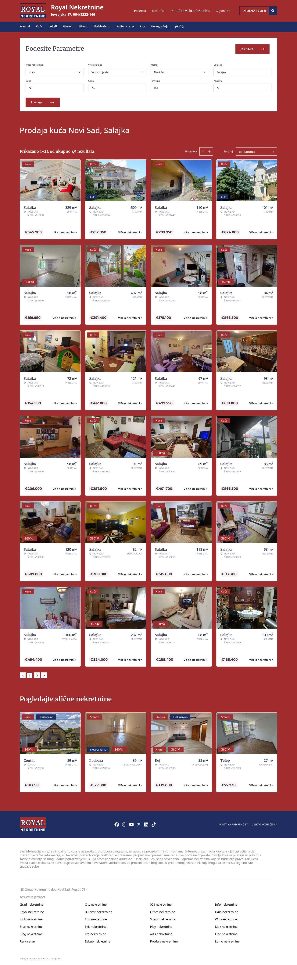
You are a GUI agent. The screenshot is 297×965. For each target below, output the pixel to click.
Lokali (52, 26)
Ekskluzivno (102, 26)
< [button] (23, 674)
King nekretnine (31, 933)
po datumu (247, 151)
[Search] (273, 10)
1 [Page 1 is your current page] (29, 674)
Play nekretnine (161, 926)
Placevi (68, 26)
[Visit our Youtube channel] (131, 823)
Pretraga (42, 101)
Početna (140, 11)
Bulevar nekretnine (98, 911)
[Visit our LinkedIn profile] (146, 823)
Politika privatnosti (234, 823)
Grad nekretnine (31, 903)
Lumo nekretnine (227, 940)
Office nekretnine (162, 911)
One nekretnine (226, 933)
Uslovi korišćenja (264, 823)
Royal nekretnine (32, 911)
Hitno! (83, 26)
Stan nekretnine (31, 926)
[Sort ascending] (203, 150)
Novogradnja (160, 26)
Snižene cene (125, 26)
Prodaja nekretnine (164, 940)
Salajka (221, 71)
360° (179, 26)
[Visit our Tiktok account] (153, 823)
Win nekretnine (226, 918)
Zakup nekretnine (97, 940)
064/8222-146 (84, 14)
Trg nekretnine (95, 933)
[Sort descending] (209, 150)
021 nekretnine (161, 903)
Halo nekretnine (226, 911)
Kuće (39, 26)
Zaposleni (223, 11)
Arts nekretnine (161, 933)
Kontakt (158, 11)
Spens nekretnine (162, 918)
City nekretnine (96, 903)
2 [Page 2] (37, 674)
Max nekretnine (226, 926)
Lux (142, 26)
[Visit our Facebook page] (116, 823)
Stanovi (25, 26)
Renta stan (27, 940)
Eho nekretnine (96, 918)
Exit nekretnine (95, 926)
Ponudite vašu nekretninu (190, 11)
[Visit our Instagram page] (124, 823)
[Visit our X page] (139, 823)
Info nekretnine (226, 903)
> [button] (44, 674)
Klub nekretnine (31, 918)
